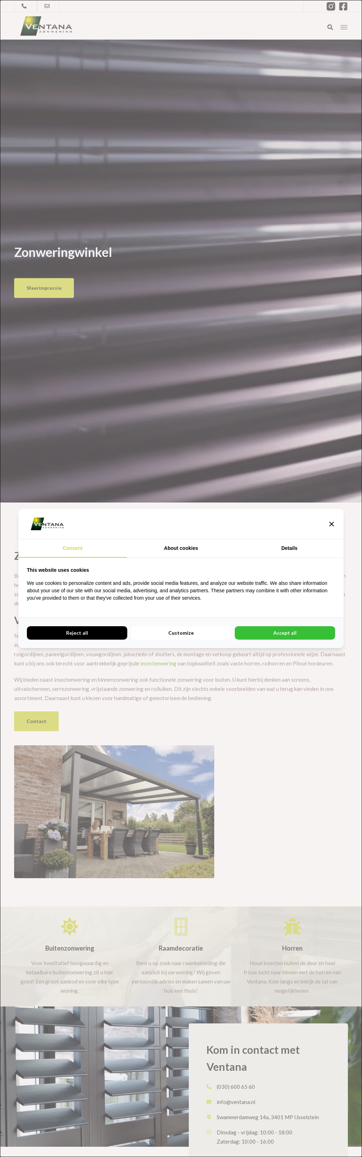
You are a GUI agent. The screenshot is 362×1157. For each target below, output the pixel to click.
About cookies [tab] (181, 548)
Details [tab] (289, 548)
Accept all (285, 633)
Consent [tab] (72, 548)
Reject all (77, 633)
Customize (181, 633)
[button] (331, 524)
